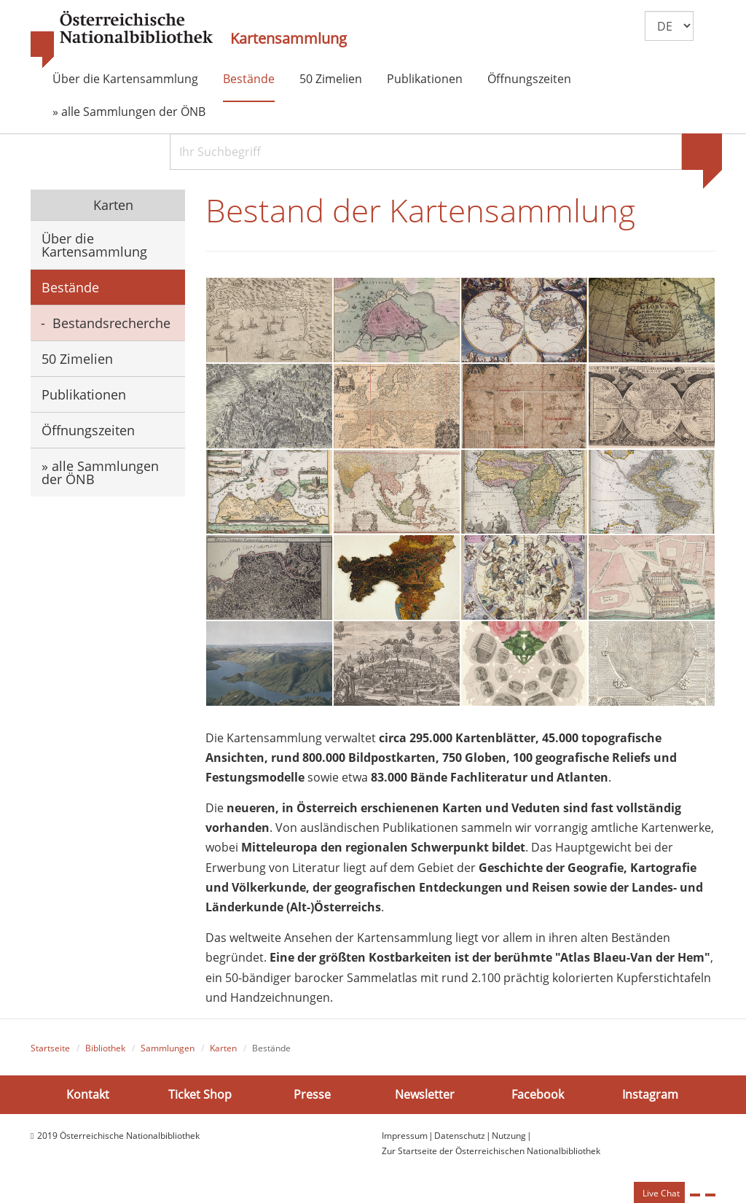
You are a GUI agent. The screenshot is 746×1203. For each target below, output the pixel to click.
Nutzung (509, 1137)
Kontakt (87, 1095)
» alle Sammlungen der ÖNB (128, 112)
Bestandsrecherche (111, 323)
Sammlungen (168, 1049)
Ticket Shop (200, 1095)
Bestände (249, 79)
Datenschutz (459, 1137)
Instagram (650, 1095)
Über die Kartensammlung (125, 79)
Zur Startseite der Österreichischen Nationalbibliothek (491, 1151)
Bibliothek (105, 1049)
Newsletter (425, 1095)
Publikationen (425, 79)
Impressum (405, 1137)
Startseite (50, 1049)
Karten (111, 205)
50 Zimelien (330, 79)
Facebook (537, 1095)
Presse (312, 1095)
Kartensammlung (288, 38)
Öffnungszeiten (529, 79)
